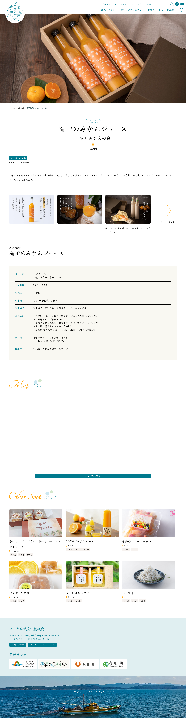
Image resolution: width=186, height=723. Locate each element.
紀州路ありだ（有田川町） (49, 319)
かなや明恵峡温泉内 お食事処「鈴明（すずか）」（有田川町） (68, 322)
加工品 (22, 158)
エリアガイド (136, 4)
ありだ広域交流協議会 (26, 631)
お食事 (151, 9)
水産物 (142, 603)
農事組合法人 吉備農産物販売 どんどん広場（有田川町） (67, 316)
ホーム (12, 107)
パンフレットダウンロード (54, 648)
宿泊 (160, 9)
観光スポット (108, 9)
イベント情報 (120, 4)
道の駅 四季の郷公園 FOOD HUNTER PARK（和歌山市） (66, 329)
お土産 (170, 9)
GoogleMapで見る (93, 477)
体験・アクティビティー (131, 9)
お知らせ (107, 4)
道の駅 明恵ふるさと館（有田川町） (55, 326)
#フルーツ (14, 162)
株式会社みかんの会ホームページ (50, 348)
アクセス (149, 4)
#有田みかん (26, 162)
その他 (21, 557)
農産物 (86, 552)
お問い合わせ (21, 648)
